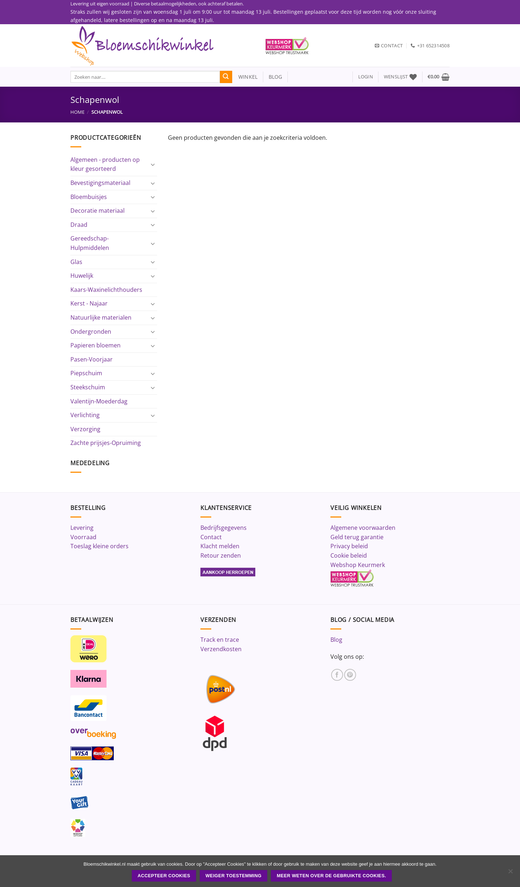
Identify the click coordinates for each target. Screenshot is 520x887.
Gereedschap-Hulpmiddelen (89, 243)
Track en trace (219, 640)
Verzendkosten (221, 649)
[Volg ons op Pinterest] (350, 675)
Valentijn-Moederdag (98, 401)
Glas (76, 262)
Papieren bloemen (95, 345)
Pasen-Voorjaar (91, 359)
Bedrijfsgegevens (223, 528)
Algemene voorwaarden (362, 528)
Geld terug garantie (357, 537)
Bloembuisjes (88, 197)
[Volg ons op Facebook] (337, 675)
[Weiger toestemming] (510, 873)
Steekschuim (87, 387)
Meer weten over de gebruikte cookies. (331, 875)
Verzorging (85, 429)
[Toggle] (152, 164)
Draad (78, 225)
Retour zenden (220, 555)
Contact (211, 537)
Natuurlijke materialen (100, 317)
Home (77, 112)
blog (275, 76)
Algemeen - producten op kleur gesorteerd (105, 164)
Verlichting (85, 415)
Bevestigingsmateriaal (100, 183)
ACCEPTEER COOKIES (164, 875)
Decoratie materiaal (97, 211)
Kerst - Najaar (89, 303)
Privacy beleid (349, 546)
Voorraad (83, 537)
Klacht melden (219, 546)
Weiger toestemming (233, 875)
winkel (245, 76)
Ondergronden (90, 332)
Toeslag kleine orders (99, 546)
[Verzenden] (226, 77)
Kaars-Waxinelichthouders (106, 290)
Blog (336, 640)
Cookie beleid (348, 555)
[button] (365, 77)
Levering (82, 528)
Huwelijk (81, 276)
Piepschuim (86, 373)
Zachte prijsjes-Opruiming (105, 443)
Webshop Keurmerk (357, 565)
